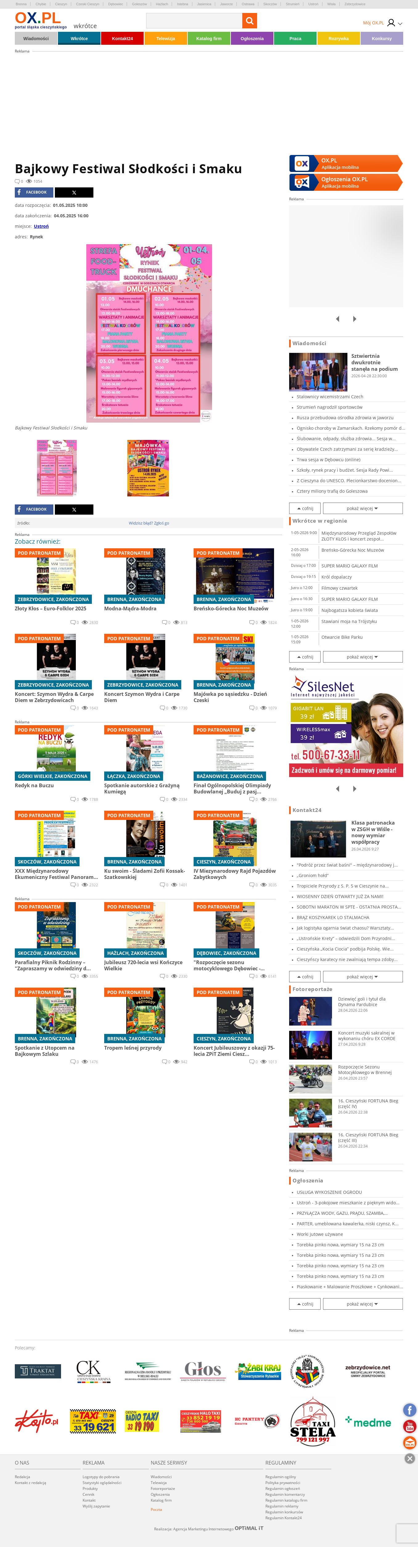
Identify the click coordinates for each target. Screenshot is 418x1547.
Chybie (40, 4)
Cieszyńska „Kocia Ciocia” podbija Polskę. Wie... (345, 949)
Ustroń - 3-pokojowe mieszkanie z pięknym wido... (348, 1203)
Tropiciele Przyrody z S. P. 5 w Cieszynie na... (343, 886)
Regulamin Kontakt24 (283, 1517)
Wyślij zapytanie (96, 1506)
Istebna (182, 4)
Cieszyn (61, 4)
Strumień (292, 4)
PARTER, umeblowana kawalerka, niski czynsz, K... (348, 1224)
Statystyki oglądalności (102, 1482)
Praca (295, 38)
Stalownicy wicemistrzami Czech (330, 396)
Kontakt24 (122, 38)
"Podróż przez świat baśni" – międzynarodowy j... (347, 865)
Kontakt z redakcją (30, 1482)
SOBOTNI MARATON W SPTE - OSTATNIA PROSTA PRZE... (347, 907)
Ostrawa (248, 4)
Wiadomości (36, 38)
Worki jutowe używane (320, 1234)
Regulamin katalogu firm (286, 1500)
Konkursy (382, 38)
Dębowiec (115, 4)
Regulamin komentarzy (285, 1494)
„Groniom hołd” (313, 875)
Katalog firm (209, 38)
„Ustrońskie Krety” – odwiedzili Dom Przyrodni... (346, 938)
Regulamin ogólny (280, 1476)
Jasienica (204, 4)
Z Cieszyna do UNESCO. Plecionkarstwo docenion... (349, 480)
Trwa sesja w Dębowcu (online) (328, 459)
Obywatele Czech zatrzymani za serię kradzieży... (347, 449)
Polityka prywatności (282, 1482)
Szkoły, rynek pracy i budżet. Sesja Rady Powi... (345, 470)
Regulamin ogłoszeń (282, 1488)
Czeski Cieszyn (87, 4)
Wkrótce (79, 38)
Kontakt (89, 1500)
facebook (32, 192)
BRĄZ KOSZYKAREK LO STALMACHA (333, 917)
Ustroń (313, 4)
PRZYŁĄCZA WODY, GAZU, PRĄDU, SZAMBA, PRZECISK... (340, 1213)
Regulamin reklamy (281, 1506)
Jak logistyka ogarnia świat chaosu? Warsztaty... (345, 928)
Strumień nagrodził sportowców (330, 407)
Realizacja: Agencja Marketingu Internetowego (209, 1529)
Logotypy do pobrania (101, 1476)
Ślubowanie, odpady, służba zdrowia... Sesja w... (346, 438)
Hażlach (162, 4)
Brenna (21, 4)
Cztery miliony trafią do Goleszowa (332, 491)
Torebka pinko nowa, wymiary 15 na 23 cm (340, 1245)
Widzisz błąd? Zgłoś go (149, 523)
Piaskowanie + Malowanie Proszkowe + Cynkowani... (350, 1287)
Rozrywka (339, 38)
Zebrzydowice (355, 4)
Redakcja (22, 1476)
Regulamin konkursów (284, 1512)
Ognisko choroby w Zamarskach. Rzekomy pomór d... (351, 428)
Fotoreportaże (313, 989)
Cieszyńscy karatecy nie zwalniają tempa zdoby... (347, 959)
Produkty (90, 1488)
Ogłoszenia (252, 38)
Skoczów (270, 4)
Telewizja (165, 38)
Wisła (331, 4)
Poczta (156, 1509)
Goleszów (139, 4)
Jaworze (226, 4)
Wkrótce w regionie (320, 521)
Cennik (88, 1494)
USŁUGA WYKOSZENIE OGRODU (329, 1192)
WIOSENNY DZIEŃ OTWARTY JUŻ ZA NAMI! (340, 896)
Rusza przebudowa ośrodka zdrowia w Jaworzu (345, 417)
